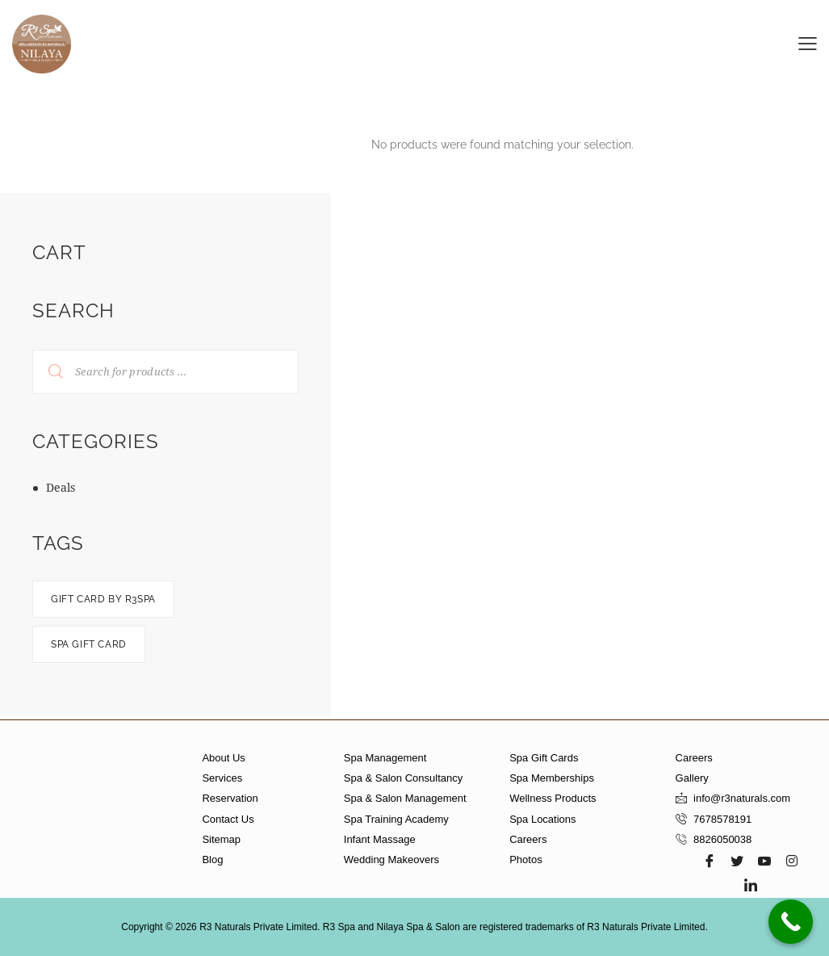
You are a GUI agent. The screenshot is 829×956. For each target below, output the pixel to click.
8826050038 (722, 839)
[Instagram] (792, 861)
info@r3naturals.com (741, 798)
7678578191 (722, 819)
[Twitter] (737, 861)
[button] (807, 42)
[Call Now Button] (790, 921)
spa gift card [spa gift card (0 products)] (89, 644)
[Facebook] (709, 861)
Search (45, 372)
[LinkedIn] (751, 885)
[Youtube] (764, 861)
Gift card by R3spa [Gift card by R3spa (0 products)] (103, 599)
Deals (60, 487)
